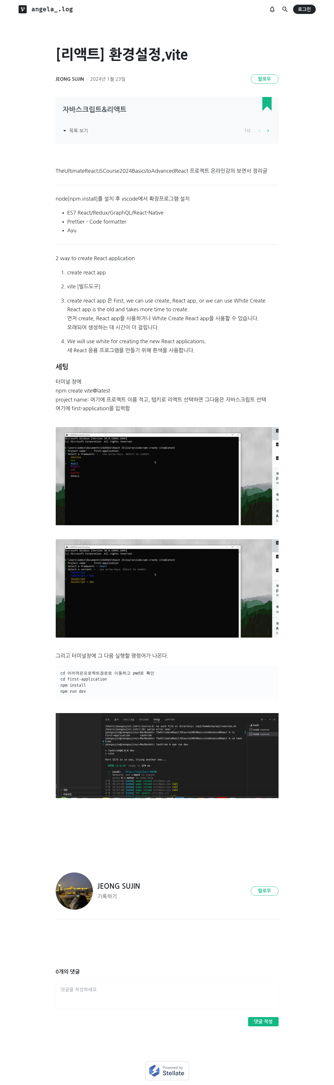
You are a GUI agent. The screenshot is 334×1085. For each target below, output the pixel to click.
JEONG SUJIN (70, 79)
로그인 (304, 9)
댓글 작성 (263, 1021)
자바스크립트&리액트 (95, 109)
